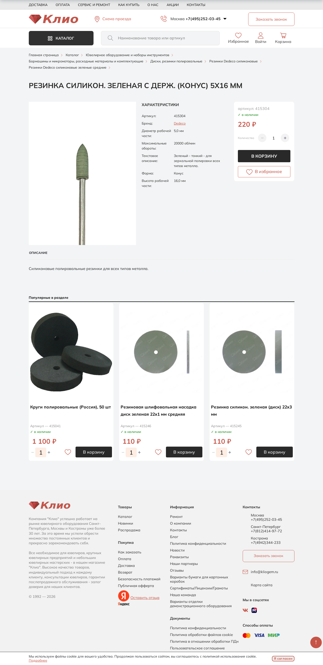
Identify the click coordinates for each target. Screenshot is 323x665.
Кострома (259, 538)
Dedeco (180, 123)
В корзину (264, 156)
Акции (173, 5)
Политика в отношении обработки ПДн (204, 641)
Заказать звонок (268, 555)
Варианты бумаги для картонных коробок (199, 579)
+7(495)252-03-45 (203, 18)
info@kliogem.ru (264, 572)
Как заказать (129, 552)
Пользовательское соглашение (197, 648)
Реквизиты (179, 557)
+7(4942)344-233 (266, 542)
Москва (177, 18)
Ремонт (176, 517)
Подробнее (38, 660)
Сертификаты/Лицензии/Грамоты (199, 588)
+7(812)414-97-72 (266, 531)
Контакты (196, 5)
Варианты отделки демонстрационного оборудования (201, 603)
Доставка (38, 5)
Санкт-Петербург (266, 527)
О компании (180, 523)
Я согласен (283, 658)
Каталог (61, 38)
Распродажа (129, 530)
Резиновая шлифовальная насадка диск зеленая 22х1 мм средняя (157, 414)
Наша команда (183, 595)
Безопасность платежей (139, 579)
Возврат (125, 572)
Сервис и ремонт (94, 5)
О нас (153, 5)
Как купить (128, 5)
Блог (174, 537)
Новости (177, 550)
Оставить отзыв (144, 597)
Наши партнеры (184, 564)
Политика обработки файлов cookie (201, 635)
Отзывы (177, 570)
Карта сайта (261, 585)
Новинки (125, 523)
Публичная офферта (136, 586)
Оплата (63, 5)
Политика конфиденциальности (198, 543)
